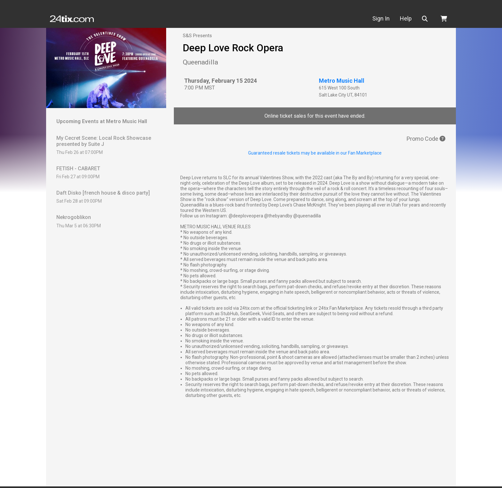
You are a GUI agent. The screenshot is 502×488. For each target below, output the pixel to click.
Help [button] (406, 18)
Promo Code (426, 138)
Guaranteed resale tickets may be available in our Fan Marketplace (315, 153)
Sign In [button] (381, 18)
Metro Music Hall (341, 80)
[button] (426, 18)
